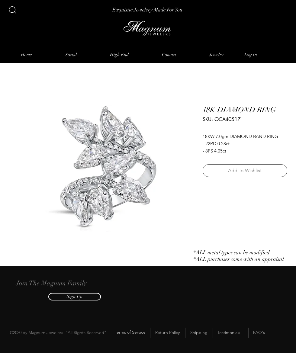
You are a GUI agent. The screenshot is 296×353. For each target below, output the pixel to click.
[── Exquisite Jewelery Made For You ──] (147, 10)
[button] (74, 296)
